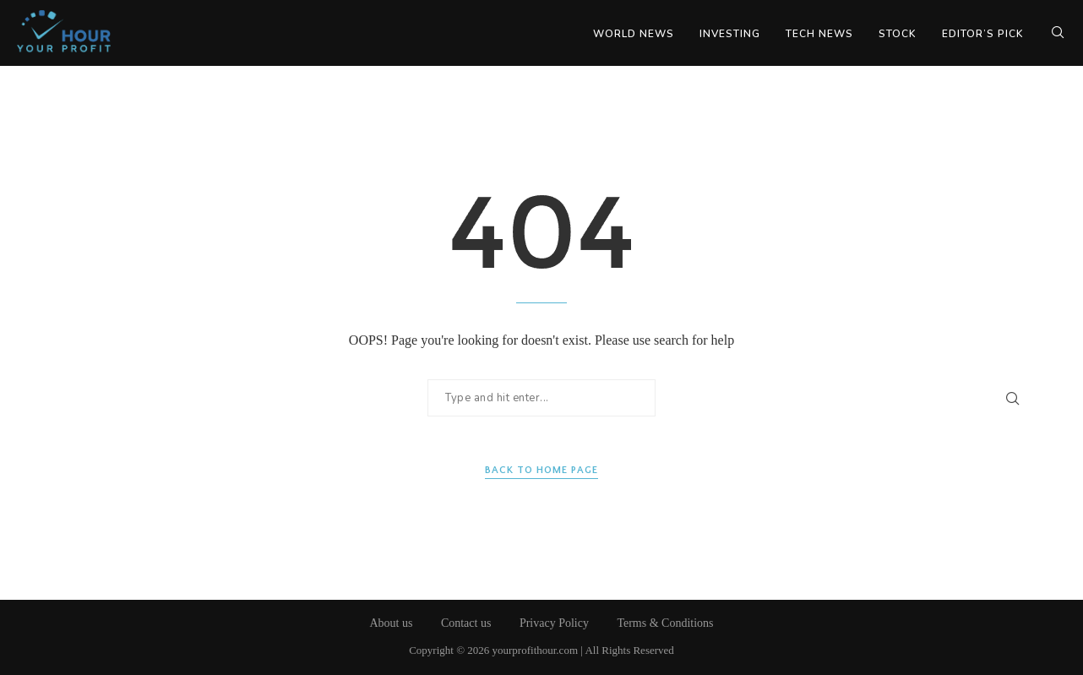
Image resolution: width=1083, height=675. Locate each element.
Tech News (819, 34)
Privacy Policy (554, 623)
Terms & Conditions (665, 623)
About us (390, 623)
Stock (898, 34)
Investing (729, 34)
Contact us (466, 623)
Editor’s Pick (983, 34)
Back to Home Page (541, 470)
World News (633, 34)
